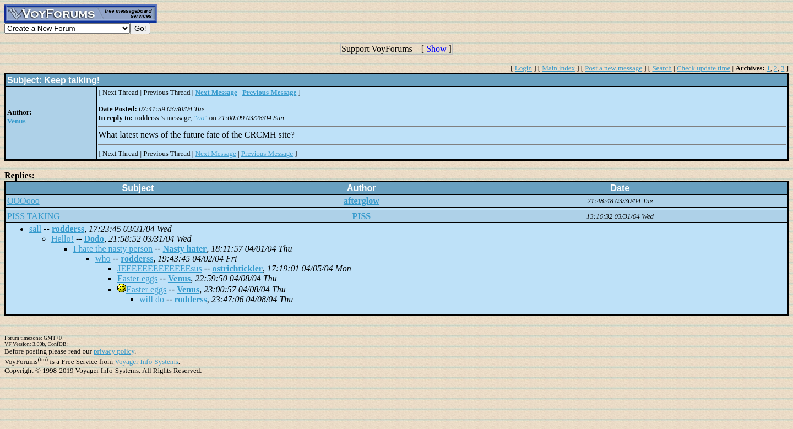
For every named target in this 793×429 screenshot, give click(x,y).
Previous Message (267, 153)
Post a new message (613, 68)
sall (35, 228)
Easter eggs (137, 278)
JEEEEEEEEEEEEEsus (159, 268)
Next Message (215, 153)
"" (201, 117)
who (103, 258)
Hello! (62, 238)
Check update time (703, 68)
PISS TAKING (33, 216)
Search (661, 68)
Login (523, 68)
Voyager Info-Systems (146, 361)
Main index (558, 68)
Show (436, 48)
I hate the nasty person (113, 248)
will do (151, 299)
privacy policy (114, 351)
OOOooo (23, 200)
